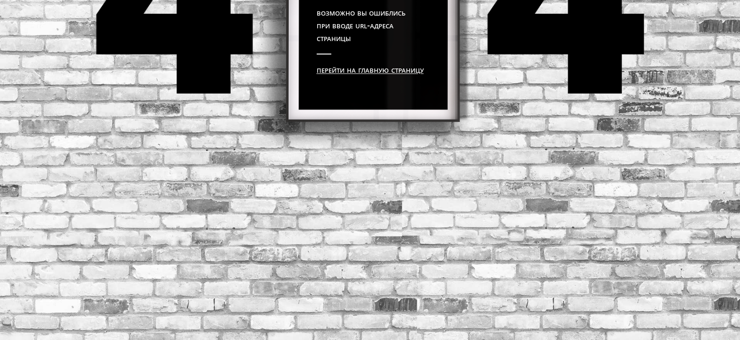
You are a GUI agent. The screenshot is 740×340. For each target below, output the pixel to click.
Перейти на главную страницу (370, 69)
